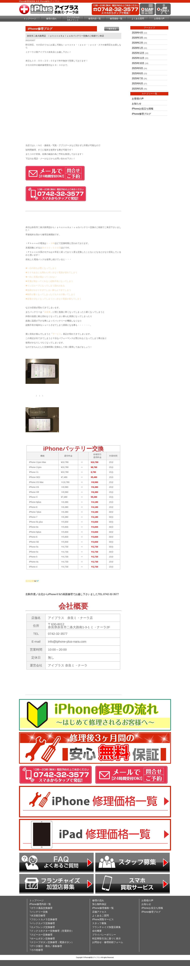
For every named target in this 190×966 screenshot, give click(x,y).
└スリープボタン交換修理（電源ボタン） (51, 942)
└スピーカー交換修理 (40, 934)
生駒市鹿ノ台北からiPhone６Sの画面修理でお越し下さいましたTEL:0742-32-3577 (72, 594)
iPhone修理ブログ (141, 114)
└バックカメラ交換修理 (42, 923)
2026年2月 (137, 42)
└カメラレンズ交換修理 (42, 927)
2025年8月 (137, 73)
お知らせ (136, 103)
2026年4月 (137, 32)
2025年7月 (137, 78)
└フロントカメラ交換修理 (43, 919)
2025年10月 (138, 63)
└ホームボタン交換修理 (42, 938)
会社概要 (97, 931)
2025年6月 (137, 83)
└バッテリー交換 (38, 912)
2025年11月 (138, 58)
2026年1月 (137, 48)
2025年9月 (137, 68)
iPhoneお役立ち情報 (142, 108)
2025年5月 (137, 88)
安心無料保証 (99, 904)
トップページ (30, 18)
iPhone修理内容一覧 (40, 904)
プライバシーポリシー (104, 934)
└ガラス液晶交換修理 (40, 908)
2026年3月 (137, 37)
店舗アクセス (99, 912)
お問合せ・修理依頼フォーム (107, 942)
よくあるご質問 (100, 915)
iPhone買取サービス (103, 919)
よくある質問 (138, 18)
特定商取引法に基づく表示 (106, 938)
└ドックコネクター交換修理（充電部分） (51, 931)
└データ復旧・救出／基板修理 (45, 946)
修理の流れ (51, 18)
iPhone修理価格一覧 (103, 908)
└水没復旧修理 (37, 915)
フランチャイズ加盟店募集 (106, 927)
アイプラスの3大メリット (73, 18)
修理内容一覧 (94, 18)
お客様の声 (159, 18)
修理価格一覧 (116, 18)
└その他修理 (36, 950)
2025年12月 (138, 53)
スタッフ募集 (99, 923)
